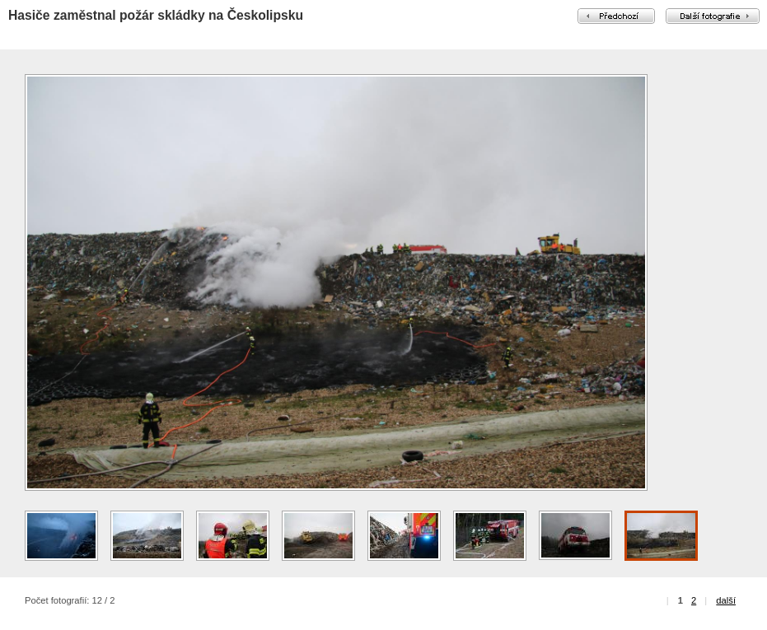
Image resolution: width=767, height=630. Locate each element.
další (726, 600)
